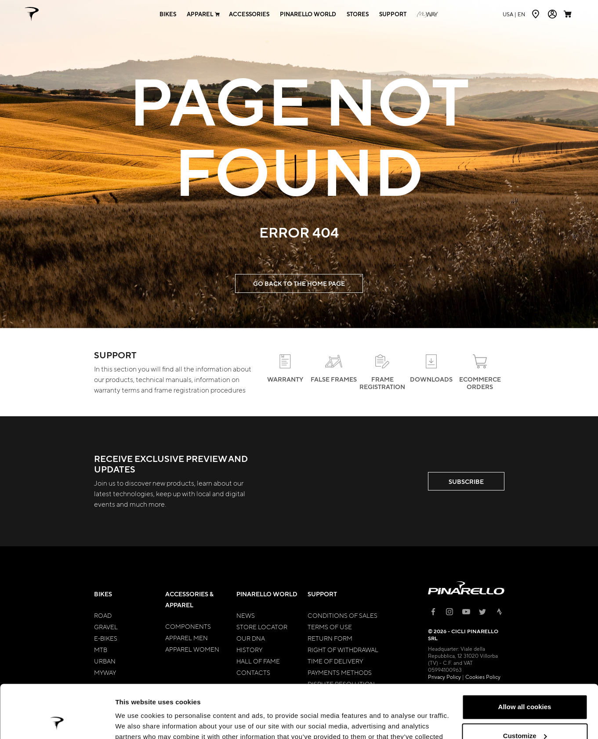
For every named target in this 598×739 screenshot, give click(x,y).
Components (188, 626)
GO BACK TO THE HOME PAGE (299, 283)
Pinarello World (266, 594)
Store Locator (261, 627)
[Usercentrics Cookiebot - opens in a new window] (56, 721)
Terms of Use (330, 627)
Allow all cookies (524, 657)
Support (322, 594)
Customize (525, 685)
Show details (135, 721)
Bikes (103, 594)
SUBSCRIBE (466, 481)
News (245, 615)
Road (103, 615)
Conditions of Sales (342, 615)
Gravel (106, 627)
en (514, 14)
